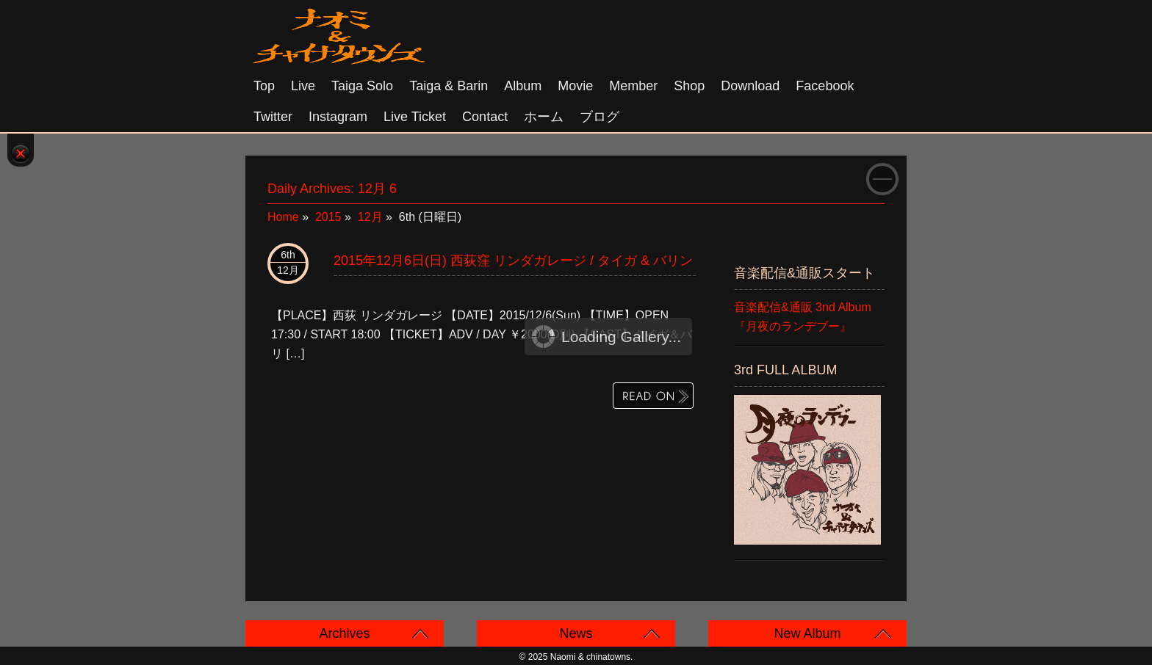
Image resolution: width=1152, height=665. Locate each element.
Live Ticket (415, 116)
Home (283, 217)
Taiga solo (362, 86)
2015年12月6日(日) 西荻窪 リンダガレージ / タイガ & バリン (513, 260)
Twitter (272, 116)
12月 (370, 217)
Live (303, 86)
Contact (485, 116)
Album (522, 86)
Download (750, 86)
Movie (575, 86)
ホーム (544, 116)
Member (633, 86)
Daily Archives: (332, 188)
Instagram (338, 116)
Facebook (825, 86)
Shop (689, 86)
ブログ (599, 116)
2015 (328, 217)
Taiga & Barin (448, 86)
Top (264, 86)
